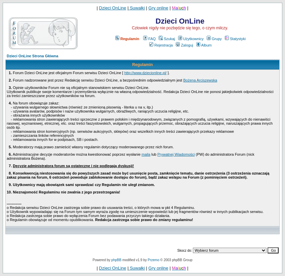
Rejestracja (161, 45)
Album (204, 45)
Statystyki (235, 39)
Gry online (158, 7)
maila (145, 154)
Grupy (214, 39)
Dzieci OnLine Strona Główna (32, 56)
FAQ (149, 39)
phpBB (116, 260)
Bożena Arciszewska (200, 80)
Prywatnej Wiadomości (176, 154)
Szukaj (167, 39)
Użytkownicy (191, 39)
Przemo (153, 260)
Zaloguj (184, 45)
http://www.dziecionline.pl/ (145, 73)
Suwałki (137, 7)
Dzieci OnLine (112, 7)
